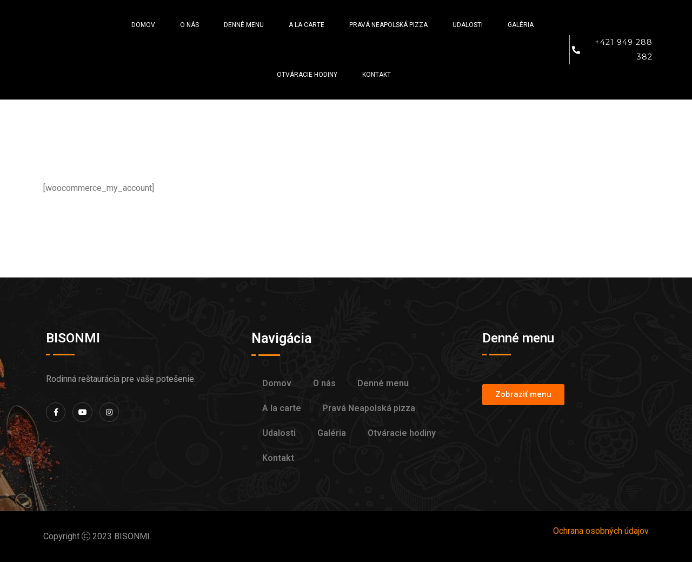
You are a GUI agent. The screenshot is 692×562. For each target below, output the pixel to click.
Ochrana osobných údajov (601, 531)
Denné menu (244, 25)
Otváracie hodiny (307, 74)
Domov (143, 25)
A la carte (306, 25)
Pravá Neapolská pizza (388, 25)
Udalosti (468, 25)
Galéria (521, 25)
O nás (189, 25)
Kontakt (376, 74)
